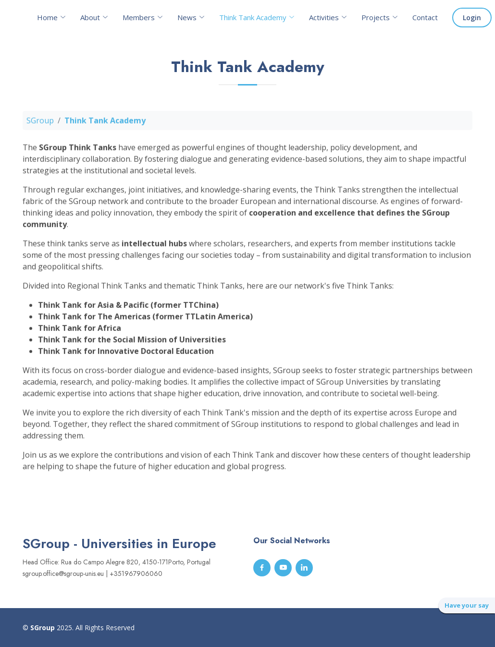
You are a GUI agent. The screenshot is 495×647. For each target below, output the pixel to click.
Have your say (467, 605)
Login (472, 17)
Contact (425, 17)
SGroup (40, 124)
